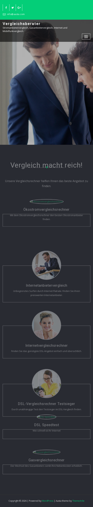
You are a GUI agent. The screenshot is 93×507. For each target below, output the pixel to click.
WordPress (47, 500)
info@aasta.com (16, 14)
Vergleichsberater (22, 24)
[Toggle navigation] (86, 36)
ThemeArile (78, 500)
